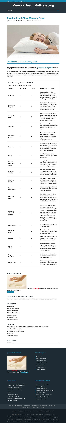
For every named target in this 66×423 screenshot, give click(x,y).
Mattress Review (18, 405)
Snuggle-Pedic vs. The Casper (43, 396)
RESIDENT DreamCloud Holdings (15, 331)
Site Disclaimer (43, 405)
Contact (42, 407)
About (33, 407)
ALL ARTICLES (10, 306)
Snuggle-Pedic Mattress (13, 396)
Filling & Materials (27, 20)
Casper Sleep (10, 333)
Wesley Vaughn (11, 20)
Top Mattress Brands (12, 319)
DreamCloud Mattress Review (14, 329)
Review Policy (52, 405)
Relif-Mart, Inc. (43, 411)
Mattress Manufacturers (13, 313)
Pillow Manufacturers (12, 317)
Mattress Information (12, 310)
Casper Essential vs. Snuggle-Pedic (44, 394)
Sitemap (11, 405)
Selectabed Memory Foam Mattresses (16, 398)
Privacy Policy (35, 405)
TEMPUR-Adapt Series (41, 399)
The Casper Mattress (12, 400)
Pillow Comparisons (36, 20)
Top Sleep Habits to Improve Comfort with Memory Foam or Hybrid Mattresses (27, 326)
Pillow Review (27, 405)
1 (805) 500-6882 (11, 1)
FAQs (37, 407)
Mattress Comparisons (13, 308)
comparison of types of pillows (45, 67)
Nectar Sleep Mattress (12, 335)
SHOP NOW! (10, 292)
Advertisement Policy (25, 407)
